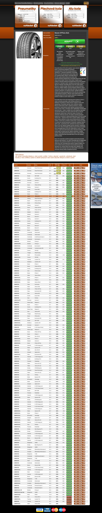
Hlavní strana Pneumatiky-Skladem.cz (23, 3)
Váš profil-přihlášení (48, 3)
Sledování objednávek (60, 3)
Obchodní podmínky (38, 3)
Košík (86, 3)
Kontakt (67, 3)
